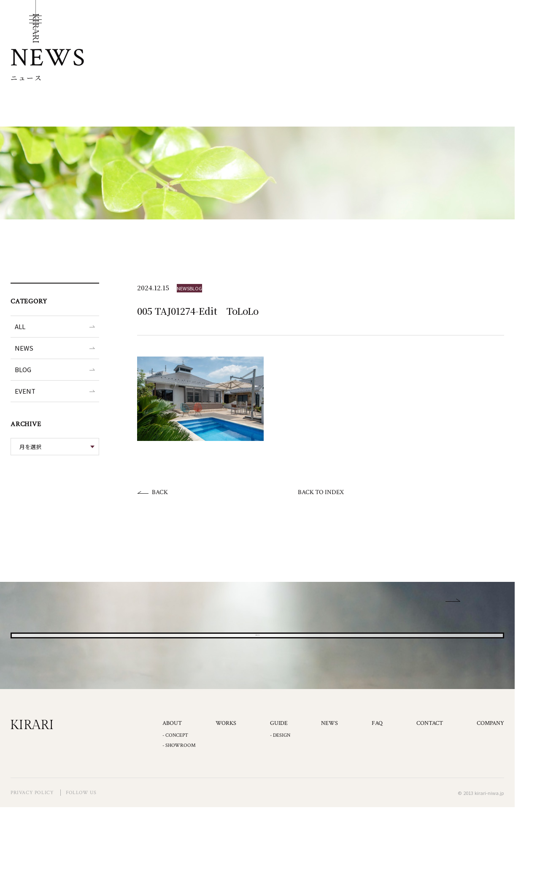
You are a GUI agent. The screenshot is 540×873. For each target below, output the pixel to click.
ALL (20, 326)
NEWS (24, 347)
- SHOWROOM (179, 811)
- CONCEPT (175, 801)
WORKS (226, 789)
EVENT (25, 390)
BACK (160, 492)
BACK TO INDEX (321, 492)
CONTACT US (257, 668)
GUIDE (279, 789)
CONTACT (429, 789)
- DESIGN (280, 801)
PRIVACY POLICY (32, 858)
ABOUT (172, 789)
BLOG (23, 369)
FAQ (377, 789)
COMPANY (490, 789)
